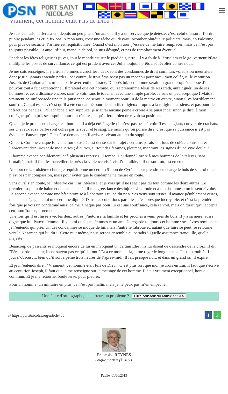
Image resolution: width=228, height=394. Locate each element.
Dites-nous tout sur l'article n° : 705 (159, 296)
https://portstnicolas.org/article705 (36, 315)
